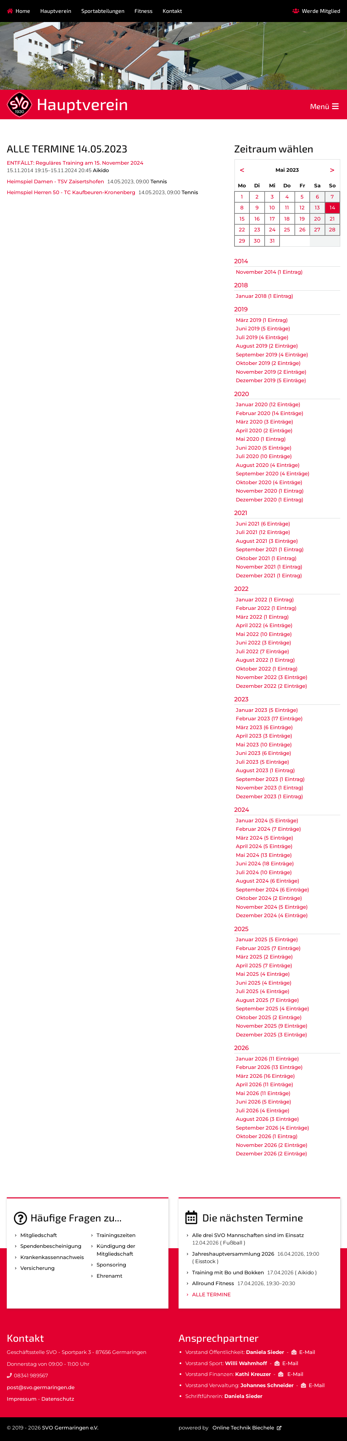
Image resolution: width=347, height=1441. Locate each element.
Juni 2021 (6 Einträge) (263, 523)
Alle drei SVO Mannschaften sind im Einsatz (248, 1235)
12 (302, 207)
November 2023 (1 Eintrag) (269, 787)
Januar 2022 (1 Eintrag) (265, 599)
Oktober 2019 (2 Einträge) (268, 363)
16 (257, 218)
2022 (241, 589)
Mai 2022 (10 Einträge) (264, 634)
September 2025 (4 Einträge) (272, 1008)
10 (272, 207)
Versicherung (37, 1268)
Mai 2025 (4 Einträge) (263, 974)
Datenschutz (57, 1399)
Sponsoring (111, 1264)
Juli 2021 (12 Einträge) (263, 532)
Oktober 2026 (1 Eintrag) (267, 1136)
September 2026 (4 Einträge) (272, 1128)
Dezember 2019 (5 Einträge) (271, 380)
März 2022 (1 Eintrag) (262, 617)
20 (317, 218)
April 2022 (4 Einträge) (264, 625)
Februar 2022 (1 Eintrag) (266, 608)
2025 (241, 929)
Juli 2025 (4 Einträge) (262, 991)
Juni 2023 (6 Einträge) (263, 753)
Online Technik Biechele (243, 1427)
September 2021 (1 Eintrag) (270, 549)
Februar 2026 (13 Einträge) (269, 1067)
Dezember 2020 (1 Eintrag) (269, 499)
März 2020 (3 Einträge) (264, 421)
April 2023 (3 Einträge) (264, 736)
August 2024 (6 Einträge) (267, 881)
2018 (241, 285)
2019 (241, 309)
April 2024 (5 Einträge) (264, 846)
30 (257, 241)
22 (242, 229)
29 (242, 241)
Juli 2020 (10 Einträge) (264, 456)
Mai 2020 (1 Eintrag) (261, 439)
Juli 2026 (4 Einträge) (262, 1110)
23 (257, 229)
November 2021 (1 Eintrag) (269, 566)
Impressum (22, 1399)
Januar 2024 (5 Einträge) (267, 820)
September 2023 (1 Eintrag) (270, 779)
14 (332, 207)
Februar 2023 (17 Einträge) (269, 718)
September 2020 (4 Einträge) (272, 473)
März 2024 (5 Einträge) (264, 838)
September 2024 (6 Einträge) (272, 889)
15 (242, 218)
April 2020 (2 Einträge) (264, 430)
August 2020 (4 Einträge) (268, 465)
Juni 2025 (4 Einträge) (263, 983)
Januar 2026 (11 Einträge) (267, 1058)
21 (332, 218)
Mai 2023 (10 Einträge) (264, 744)
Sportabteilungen (102, 10)
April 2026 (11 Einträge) (264, 1084)
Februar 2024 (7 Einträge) (268, 829)
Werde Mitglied (321, 10)
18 (287, 218)
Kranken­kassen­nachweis (52, 1257)
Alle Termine (211, 1294)
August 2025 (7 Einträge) (267, 1000)
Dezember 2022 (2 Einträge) (271, 686)
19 (302, 218)
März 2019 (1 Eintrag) (262, 320)
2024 (241, 810)
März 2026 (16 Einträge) (265, 1076)
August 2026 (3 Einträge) (267, 1119)
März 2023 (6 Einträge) (264, 727)
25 (287, 229)
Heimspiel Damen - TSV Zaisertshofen (55, 181)
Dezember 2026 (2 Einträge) (271, 1153)
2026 (241, 1048)
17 (272, 218)
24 (272, 229)
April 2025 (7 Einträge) (264, 965)
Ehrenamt (109, 1276)
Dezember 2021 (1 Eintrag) (269, 575)
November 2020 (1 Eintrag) (270, 491)
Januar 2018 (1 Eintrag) (264, 296)
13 (317, 207)
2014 (241, 261)
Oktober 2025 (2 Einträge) (269, 1017)
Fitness (143, 10)
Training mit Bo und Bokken (228, 1272)
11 (287, 207)
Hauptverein (55, 10)
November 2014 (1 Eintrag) (269, 272)
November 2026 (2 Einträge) (271, 1145)
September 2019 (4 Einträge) (272, 354)
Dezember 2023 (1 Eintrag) (269, 796)
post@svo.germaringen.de (41, 1387)
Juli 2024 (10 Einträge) (264, 872)
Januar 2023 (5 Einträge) (267, 710)
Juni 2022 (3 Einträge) (263, 642)
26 (302, 229)
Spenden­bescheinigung (50, 1246)
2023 (241, 699)
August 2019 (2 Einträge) (267, 346)
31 (272, 241)
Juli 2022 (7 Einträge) (262, 651)
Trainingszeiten (116, 1235)
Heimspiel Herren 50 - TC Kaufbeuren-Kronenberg (71, 192)
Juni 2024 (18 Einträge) (265, 863)
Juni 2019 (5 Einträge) (263, 328)
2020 (241, 394)
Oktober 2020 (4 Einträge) (269, 482)
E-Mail (307, 1352)
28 (332, 229)
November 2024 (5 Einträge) (272, 907)
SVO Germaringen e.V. (70, 1427)
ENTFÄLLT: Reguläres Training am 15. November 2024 (75, 163)
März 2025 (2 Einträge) (264, 956)
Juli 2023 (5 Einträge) (262, 762)
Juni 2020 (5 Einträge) (263, 448)
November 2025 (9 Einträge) (271, 1026)
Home (23, 10)
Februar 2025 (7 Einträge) (268, 948)
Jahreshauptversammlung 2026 (233, 1254)
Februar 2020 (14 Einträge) (269, 413)
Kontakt (172, 10)
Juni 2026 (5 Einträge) (263, 1101)
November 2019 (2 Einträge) (271, 372)
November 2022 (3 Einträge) (271, 677)
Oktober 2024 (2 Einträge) (269, 898)
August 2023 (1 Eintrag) (265, 770)
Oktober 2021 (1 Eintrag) (266, 558)
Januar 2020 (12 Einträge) (268, 404)
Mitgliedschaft (38, 1235)
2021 (240, 513)
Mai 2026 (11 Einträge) (263, 1093)
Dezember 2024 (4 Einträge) (272, 915)
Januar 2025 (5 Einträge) (267, 939)
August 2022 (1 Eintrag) (265, 660)
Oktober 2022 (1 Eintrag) (267, 668)
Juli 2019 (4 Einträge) (262, 337)
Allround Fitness (213, 1283)
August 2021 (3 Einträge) (267, 541)
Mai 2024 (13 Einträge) (264, 855)
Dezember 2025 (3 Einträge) (271, 1034)
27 (317, 229)
